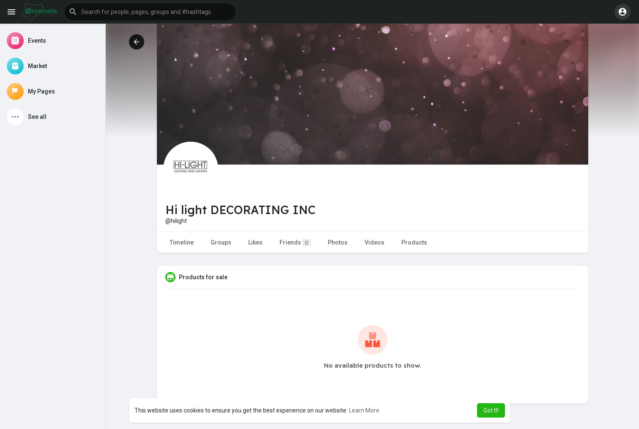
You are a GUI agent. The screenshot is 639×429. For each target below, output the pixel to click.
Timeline (182, 242)
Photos (338, 242)
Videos (374, 242)
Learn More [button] (364, 410)
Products (414, 242)
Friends (295, 242)
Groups (221, 242)
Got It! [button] (491, 410)
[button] (150, 11)
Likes (255, 242)
